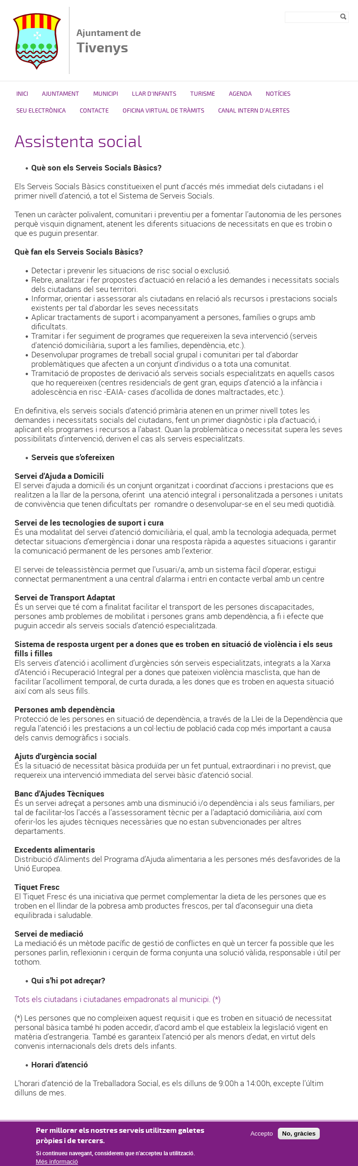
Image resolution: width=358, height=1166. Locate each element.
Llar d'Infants (154, 94)
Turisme (202, 94)
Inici (22, 94)
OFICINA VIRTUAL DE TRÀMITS (163, 110)
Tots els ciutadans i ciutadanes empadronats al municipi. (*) (117, 999)
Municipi (105, 94)
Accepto (261, 1137)
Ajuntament (60, 94)
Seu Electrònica (41, 110)
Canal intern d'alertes (253, 110)
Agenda (240, 94)
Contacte (94, 110)
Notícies (278, 94)
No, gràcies (299, 1137)
